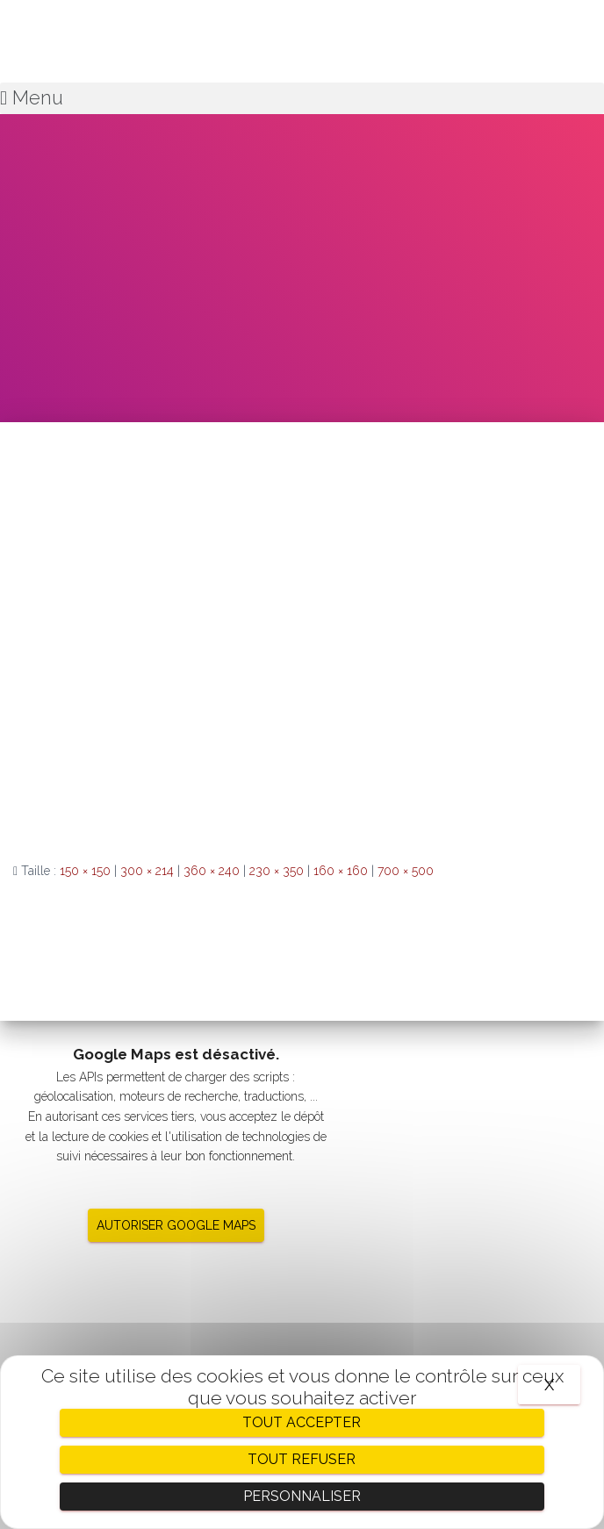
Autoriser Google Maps (176, 1225)
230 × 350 (276, 871)
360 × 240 (211, 871)
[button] (302, 98)
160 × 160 (340, 871)
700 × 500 (406, 871)
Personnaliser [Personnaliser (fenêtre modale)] (302, 1496)
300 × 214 (147, 871)
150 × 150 (85, 871)
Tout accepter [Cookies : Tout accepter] (301, 1422)
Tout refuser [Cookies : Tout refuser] (302, 1459)
